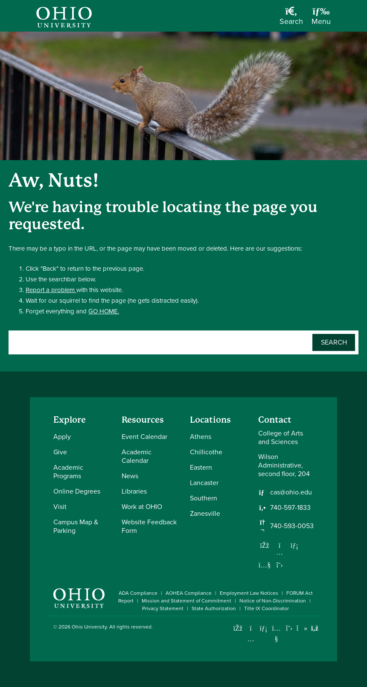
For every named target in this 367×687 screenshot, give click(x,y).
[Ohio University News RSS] (314, 628)
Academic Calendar (136, 456)
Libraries (134, 491)
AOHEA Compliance (189, 593)
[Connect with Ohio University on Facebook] (238, 628)
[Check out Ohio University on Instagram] (250, 639)
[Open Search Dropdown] (291, 19)
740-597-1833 (290, 507)
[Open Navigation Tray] (321, 19)
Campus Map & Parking (75, 526)
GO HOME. (103, 311)
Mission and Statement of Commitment (186, 601)
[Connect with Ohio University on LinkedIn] (263, 628)
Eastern (201, 467)
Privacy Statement (163, 608)
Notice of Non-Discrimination (272, 601)
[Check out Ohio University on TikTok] (302, 628)
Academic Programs (68, 471)
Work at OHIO (142, 507)
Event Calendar (144, 436)
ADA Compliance (138, 593)
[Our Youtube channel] (264, 564)
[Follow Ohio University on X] (289, 628)
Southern (203, 498)
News (130, 476)
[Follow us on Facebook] (264, 545)
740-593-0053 (292, 526)
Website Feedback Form (149, 526)
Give (60, 452)
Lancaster (204, 483)
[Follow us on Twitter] (279, 564)
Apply (62, 436)
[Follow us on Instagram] (279, 552)
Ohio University (89, 627)
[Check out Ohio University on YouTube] (276, 634)
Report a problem (51, 290)
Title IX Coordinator (266, 608)
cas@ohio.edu (291, 492)
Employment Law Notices (249, 593)
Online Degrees (76, 491)
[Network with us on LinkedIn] (294, 545)
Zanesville (205, 513)
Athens (200, 436)
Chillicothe (206, 452)
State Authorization (214, 608)
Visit (60, 507)
